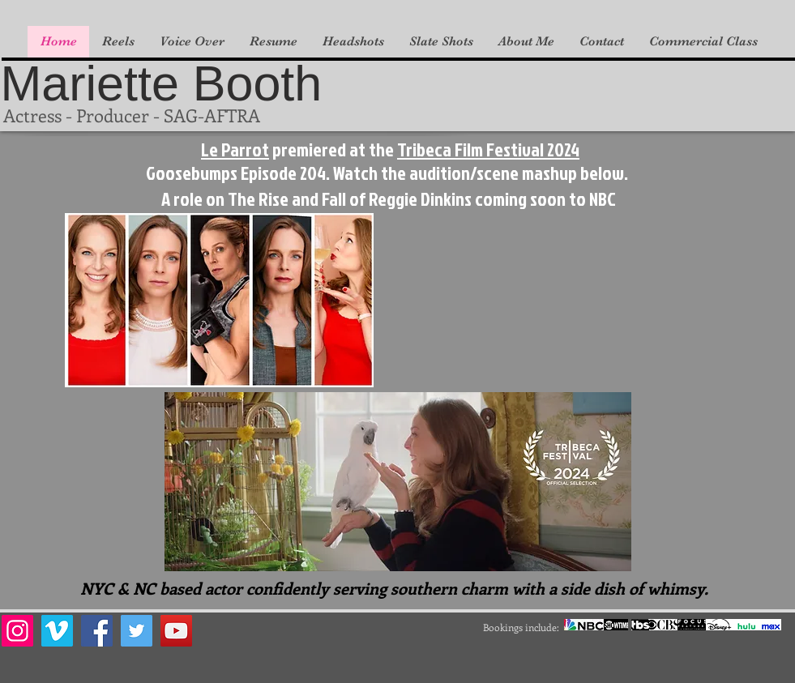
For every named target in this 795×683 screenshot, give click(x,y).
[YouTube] (176, 631)
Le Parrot (235, 149)
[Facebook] (97, 631)
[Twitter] (136, 631)
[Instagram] (17, 631)
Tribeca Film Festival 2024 (488, 149)
